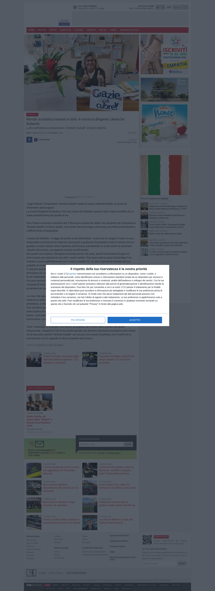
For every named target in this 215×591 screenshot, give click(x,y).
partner (72, 274)
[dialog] (107, 295)
